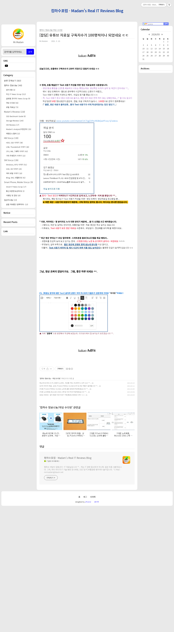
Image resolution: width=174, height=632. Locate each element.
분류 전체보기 (12, 80)
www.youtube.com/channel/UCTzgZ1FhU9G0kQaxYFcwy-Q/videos (87, 158)
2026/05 (156, 34)
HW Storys (11, 138)
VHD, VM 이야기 (14, 169)
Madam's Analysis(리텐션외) (18, 129)
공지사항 (10, 90)
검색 (30, 51)
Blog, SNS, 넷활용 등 (15, 177)
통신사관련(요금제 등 (15, 191)
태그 (85, 621)
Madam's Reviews (14, 111)
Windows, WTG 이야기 (16, 164)
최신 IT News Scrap (16, 94)
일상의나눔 (10, 199)
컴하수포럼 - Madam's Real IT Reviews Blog (87, 10)
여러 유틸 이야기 (14, 173)
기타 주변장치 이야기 (15, 155)
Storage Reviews (15, 120)
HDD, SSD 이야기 (14, 142)
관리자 (96, 626)
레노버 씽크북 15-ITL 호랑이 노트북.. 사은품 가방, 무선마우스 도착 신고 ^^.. (65, 508)
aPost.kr (88, 626)
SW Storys (11, 160)
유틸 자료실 (12, 107)
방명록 (93, 621)
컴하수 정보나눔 (13, 85)
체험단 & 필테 (13, 133)
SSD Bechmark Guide (16, 116)
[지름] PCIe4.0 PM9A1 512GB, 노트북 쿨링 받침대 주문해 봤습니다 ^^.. (64, 514)
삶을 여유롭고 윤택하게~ (17, 204)
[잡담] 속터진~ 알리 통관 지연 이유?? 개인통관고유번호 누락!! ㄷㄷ (62, 520)
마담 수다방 (12, 103)
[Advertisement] (18, 281)
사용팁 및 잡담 (13, 195)
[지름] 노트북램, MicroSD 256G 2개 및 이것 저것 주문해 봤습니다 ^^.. (63, 517)
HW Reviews (12, 125)
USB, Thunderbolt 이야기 (17, 147)
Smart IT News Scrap (16, 186)
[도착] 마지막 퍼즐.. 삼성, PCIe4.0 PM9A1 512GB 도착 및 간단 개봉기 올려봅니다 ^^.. (68, 511)
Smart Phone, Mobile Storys (18, 182)
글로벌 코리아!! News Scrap (18, 98)
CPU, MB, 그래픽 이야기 (17, 151)
